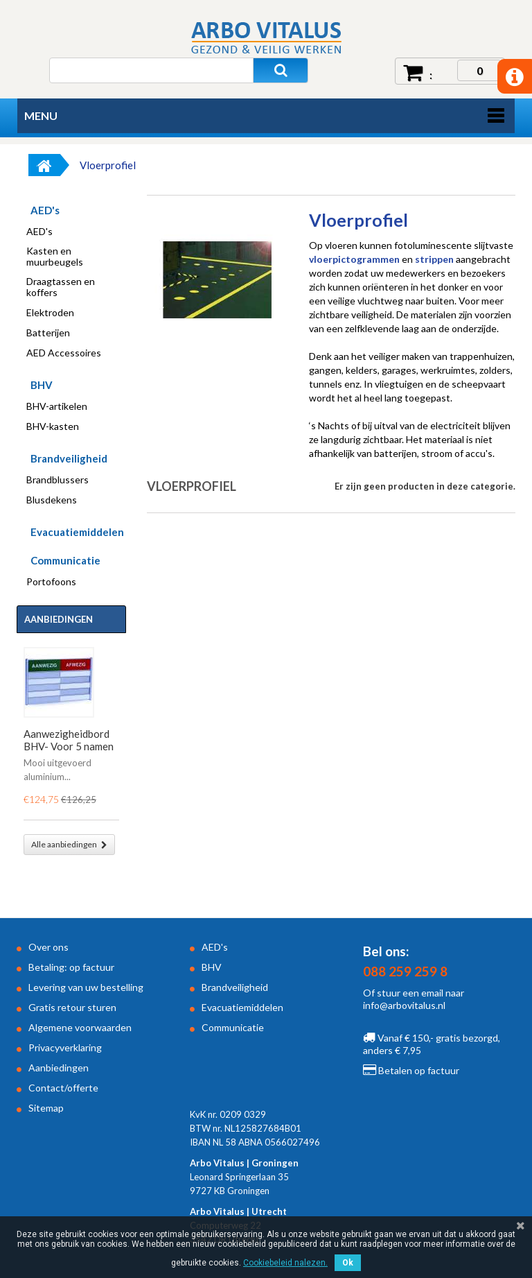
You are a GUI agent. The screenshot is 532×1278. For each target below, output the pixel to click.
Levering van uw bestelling (85, 987)
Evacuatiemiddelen (77, 532)
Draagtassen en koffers (60, 287)
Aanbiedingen (58, 619)
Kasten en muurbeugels (54, 256)
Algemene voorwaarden (80, 1027)
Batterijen (48, 332)
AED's (45, 210)
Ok (347, 1263)
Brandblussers (57, 479)
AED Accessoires (63, 353)
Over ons (48, 947)
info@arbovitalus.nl (404, 1005)
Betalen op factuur (411, 1070)
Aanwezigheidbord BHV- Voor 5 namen (69, 739)
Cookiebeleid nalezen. (285, 1263)
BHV (41, 385)
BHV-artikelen (56, 406)
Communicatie (65, 560)
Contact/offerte (63, 1088)
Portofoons (51, 581)
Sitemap (46, 1108)
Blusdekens (51, 500)
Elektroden (50, 312)
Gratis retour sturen (72, 1007)
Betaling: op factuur (71, 967)
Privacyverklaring (65, 1047)
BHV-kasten (52, 426)
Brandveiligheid (68, 458)
